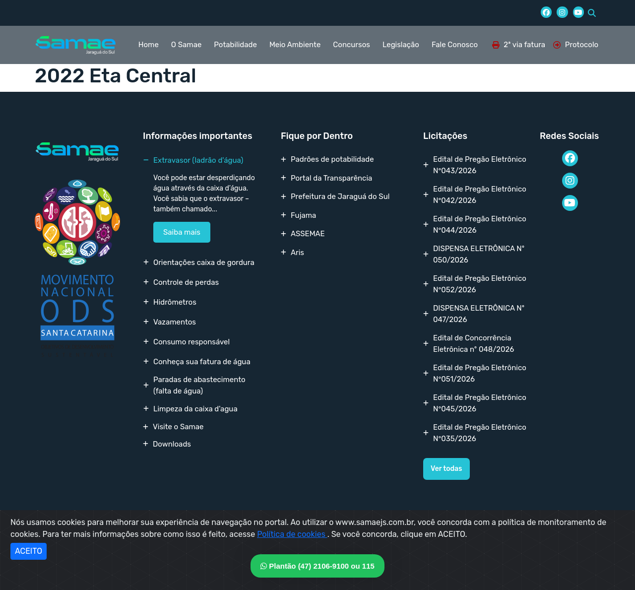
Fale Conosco (455, 44)
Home (148, 44)
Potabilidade (235, 44)
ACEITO (28, 551)
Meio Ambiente (294, 44)
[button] (592, 13)
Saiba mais (181, 232)
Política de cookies (292, 534)
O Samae (186, 44)
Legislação (400, 44)
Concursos (351, 44)
